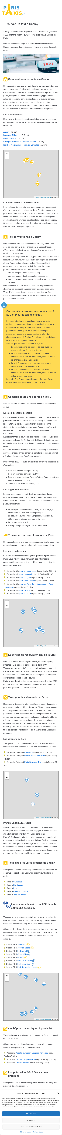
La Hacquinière (23, 964)
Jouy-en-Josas (19, 895)
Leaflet (37, 197)
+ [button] (7, 153)
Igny (15, 888)
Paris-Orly (28, 752)
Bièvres (20, 958)
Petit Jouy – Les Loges (27, 967)
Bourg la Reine (9, 138)
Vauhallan (17, 882)
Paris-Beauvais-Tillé (32, 762)
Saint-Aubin (18, 885)
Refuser (31, 1120)
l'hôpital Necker (22, 1063)
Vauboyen (21, 945)
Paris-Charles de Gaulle (34, 756)
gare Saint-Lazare (27, 581)
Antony (6, 132)
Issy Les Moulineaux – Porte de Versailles (21, 145)
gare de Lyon (25, 578)
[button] (58, 1093)
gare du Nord (25, 594)
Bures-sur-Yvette (20, 891)
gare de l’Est (24, 590)
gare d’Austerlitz (26, 574)
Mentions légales (38, 1132)
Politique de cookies (25, 1132)
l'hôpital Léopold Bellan (26, 1059)
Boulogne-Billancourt (12, 135)
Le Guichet (22, 951)
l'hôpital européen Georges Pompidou (32, 1053)
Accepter (31, 1114)
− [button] (7, 157)
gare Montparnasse (27, 571)
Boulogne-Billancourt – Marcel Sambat (19, 142)
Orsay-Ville (22, 954)
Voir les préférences (31, 1127)
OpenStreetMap (46, 197)
